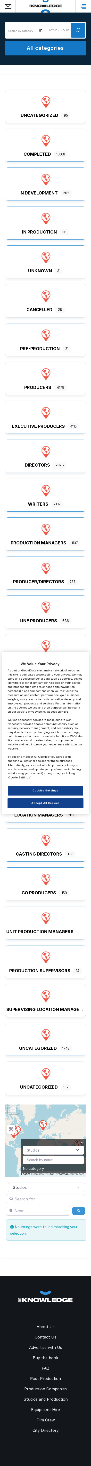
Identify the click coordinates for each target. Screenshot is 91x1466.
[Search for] (45, 1199)
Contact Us (45, 1337)
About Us (46, 1326)
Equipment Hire (45, 1409)
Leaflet (25, 1174)
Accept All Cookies (45, 803)
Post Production (45, 1378)
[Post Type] (53, 1150)
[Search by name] (53, 1160)
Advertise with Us (45, 1347)
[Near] (38, 1211)
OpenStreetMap (58, 1174)
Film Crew (45, 1420)
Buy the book (45, 1357)
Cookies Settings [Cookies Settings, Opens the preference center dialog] (45, 790)
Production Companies (45, 1388)
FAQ (45, 1368)
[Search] (78, 1211)
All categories (45, 48)
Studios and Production (46, 1399)
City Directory (46, 1430)
